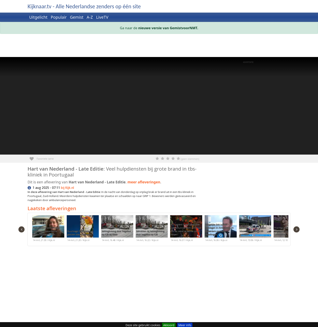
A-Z (90, 17)
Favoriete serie (33, 157)
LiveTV (102, 17)
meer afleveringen (143, 182)
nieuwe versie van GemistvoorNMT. (168, 28)
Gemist (77, 17)
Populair (59, 17)
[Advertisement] (149, 46)
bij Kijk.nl (67, 188)
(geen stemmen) (189, 159)
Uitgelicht (38, 17)
